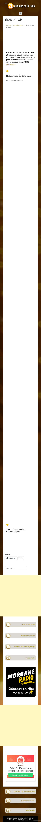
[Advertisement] (20, 332)
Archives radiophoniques (15, 25)
